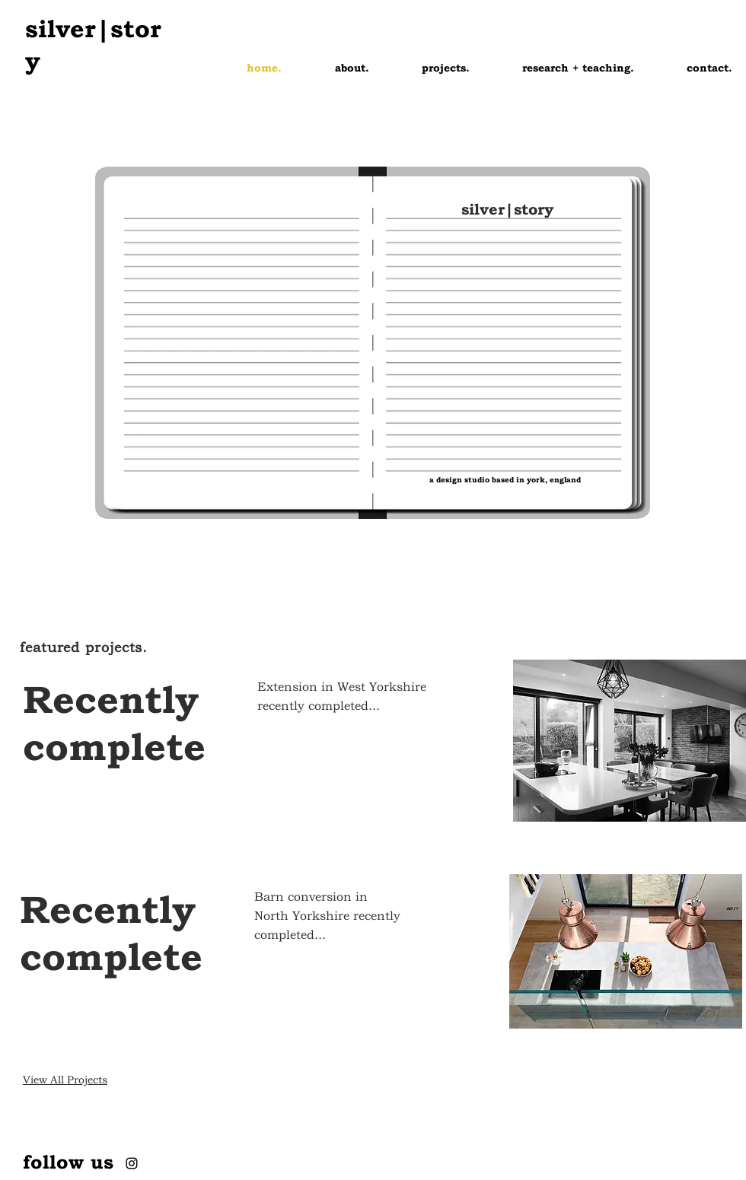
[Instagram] (131, 1163)
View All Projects (65, 1079)
